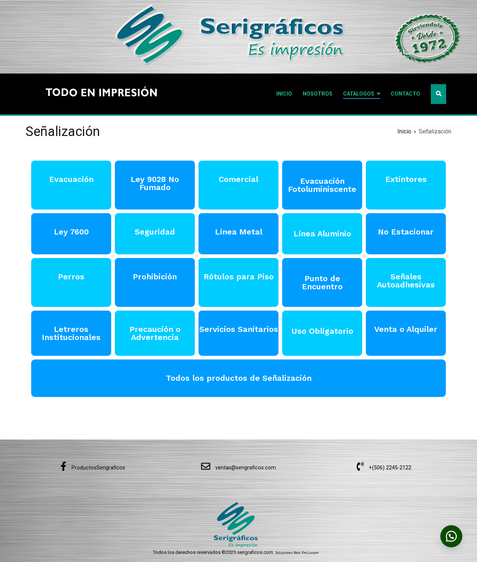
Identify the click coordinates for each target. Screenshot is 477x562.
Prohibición (155, 276)
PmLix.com (310, 553)
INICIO (284, 94)
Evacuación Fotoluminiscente (322, 185)
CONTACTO (405, 94)
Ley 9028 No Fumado (155, 183)
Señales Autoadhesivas (406, 280)
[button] (451, 536)
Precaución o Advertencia (155, 333)
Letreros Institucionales (71, 333)
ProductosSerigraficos (93, 468)
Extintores (406, 179)
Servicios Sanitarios (238, 329)
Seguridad (155, 231)
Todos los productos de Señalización (239, 378)
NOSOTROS (317, 94)
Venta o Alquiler (405, 329)
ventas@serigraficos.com (238, 468)
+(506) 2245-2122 (384, 468)
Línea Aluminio (322, 233)
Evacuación (71, 179)
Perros (71, 276)
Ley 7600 (71, 231)
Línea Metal (238, 231)
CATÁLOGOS (358, 94)
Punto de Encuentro (322, 282)
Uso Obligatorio (322, 331)
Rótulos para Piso (239, 276)
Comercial (238, 179)
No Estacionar (406, 231)
